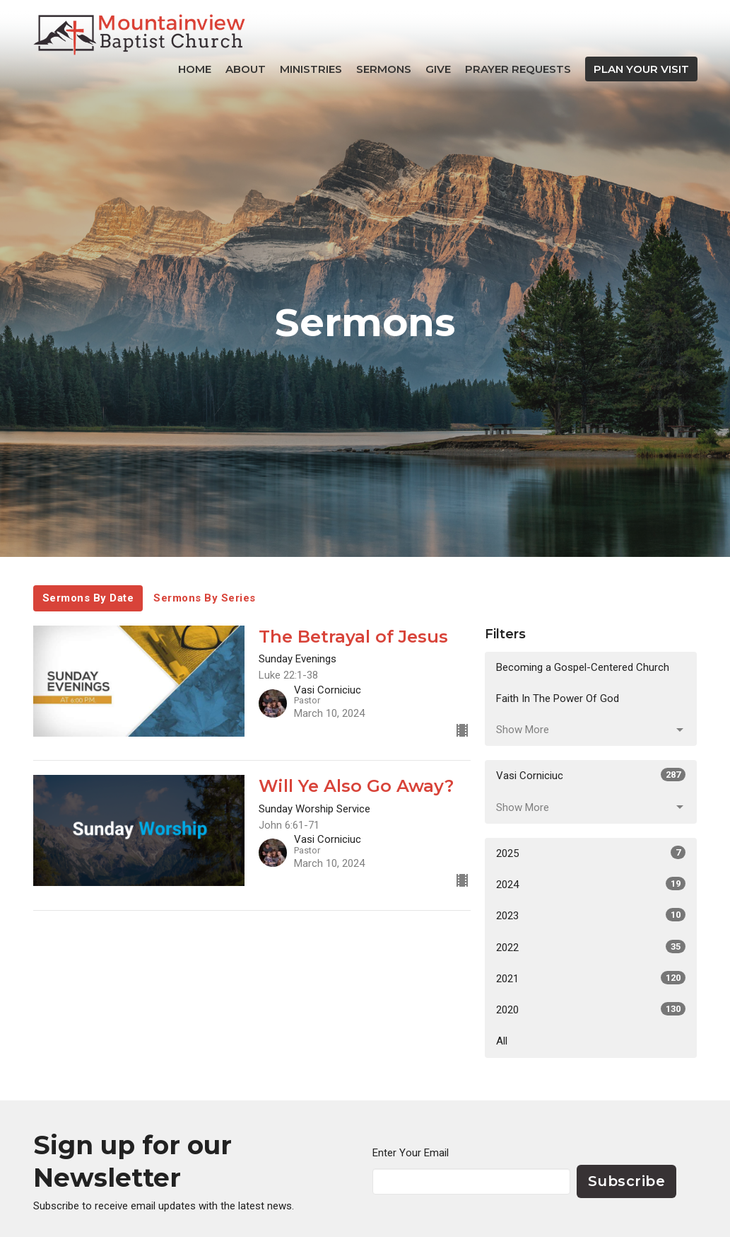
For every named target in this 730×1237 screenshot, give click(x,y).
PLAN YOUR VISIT (641, 69)
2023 (590, 915)
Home (194, 69)
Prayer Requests (518, 69)
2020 (590, 1009)
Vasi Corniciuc (590, 775)
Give (438, 69)
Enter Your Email (410, 1152)
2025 (590, 853)
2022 (590, 947)
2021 (590, 978)
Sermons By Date (88, 598)
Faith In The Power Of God (557, 698)
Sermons (383, 69)
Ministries (311, 69)
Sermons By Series (204, 598)
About (245, 69)
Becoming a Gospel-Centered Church (582, 667)
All (501, 1041)
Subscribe (627, 1181)
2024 (590, 884)
